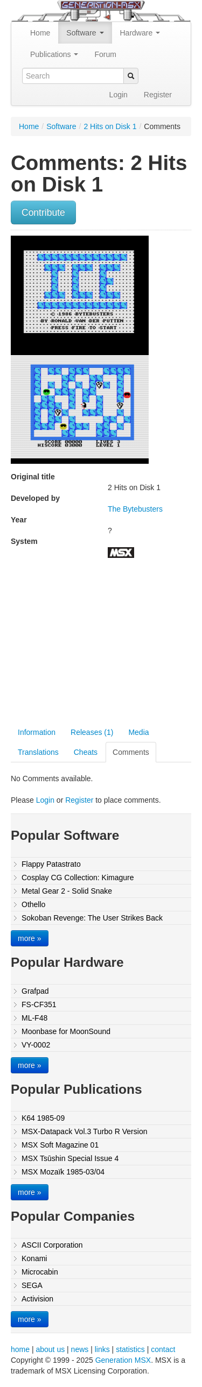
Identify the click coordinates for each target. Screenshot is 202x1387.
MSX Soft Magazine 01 (60, 1145)
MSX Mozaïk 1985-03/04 (63, 1171)
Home (40, 33)
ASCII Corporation (52, 1245)
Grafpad (35, 991)
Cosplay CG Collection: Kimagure (78, 877)
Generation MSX (123, 1360)
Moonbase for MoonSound (66, 1031)
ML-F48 (34, 1018)
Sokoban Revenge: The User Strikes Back (92, 918)
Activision (37, 1298)
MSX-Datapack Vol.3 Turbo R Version (84, 1131)
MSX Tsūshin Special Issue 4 (70, 1158)
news (80, 1349)
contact (163, 1349)
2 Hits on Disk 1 (109, 126)
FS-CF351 (39, 1004)
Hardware (140, 33)
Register (158, 94)
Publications (54, 54)
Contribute (43, 212)
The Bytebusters (135, 509)
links (102, 1349)
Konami (34, 1258)
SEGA (32, 1285)
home (20, 1349)
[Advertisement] (101, 644)
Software (84, 33)
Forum (105, 54)
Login (118, 94)
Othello (33, 904)
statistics (130, 1349)
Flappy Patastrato (51, 864)
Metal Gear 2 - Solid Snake (67, 891)
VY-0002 (36, 1045)
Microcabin (40, 1272)
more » (29, 938)
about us (50, 1349)
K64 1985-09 (43, 1118)
